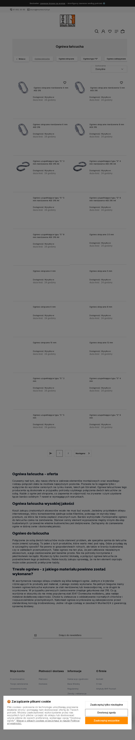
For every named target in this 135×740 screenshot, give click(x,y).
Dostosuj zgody (106, 712)
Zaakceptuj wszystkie (107, 720)
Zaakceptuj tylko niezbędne (106, 704)
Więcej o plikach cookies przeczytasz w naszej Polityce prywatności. (43, 722)
